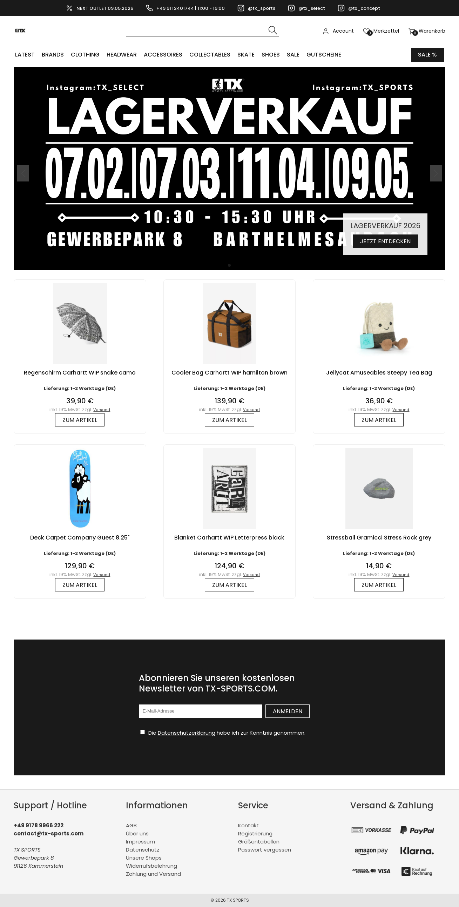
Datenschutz (143, 849)
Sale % (427, 55)
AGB (131, 825)
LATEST (25, 55)
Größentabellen (258, 841)
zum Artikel (79, 420)
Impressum (140, 841)
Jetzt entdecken (385, 241)
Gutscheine (323, 55)
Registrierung (255, 833)
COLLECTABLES (209, 55)
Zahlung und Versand (153, 874)
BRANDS (53, 55)
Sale (293, 55)
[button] (229, 265)
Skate (246, 55)
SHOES (271, 55)
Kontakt (248, 825)
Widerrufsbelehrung (151, 865)
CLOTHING (85, 55)
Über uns (137, 833)
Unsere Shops (144, 857)
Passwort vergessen (264, 849)
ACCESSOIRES (163, 55)
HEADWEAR (122, 55)
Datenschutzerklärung (186, 732)
